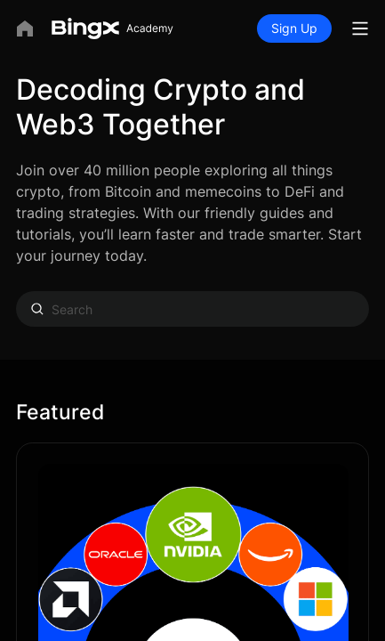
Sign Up (294, 28)
